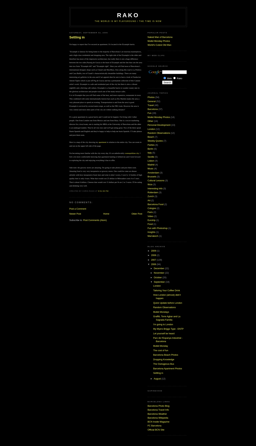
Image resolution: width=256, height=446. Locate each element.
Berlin (150, 148)
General (152, 101)
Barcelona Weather (157, 414)
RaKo (128, 15)
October (158, 277)
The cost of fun (160, 350)
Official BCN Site (156, 429)
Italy (150, 152)
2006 (154, 264)
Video (150, 216)
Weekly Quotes (155, 140)
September (160, 282)
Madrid (151, 164)
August (157, 378)
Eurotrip (152, 220)
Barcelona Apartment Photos (167, 368)
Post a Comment (77, 208)
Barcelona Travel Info (158, 409)
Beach (151, 137)
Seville (151, 156)
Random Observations (159, 133)
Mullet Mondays (161, 312)
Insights (151, 232)
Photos (151, 97)
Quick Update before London (167, 303)
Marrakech (153, 236)
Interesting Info (155, 188)
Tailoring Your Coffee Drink (166, 290)
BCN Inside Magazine (158, 421)
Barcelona (153, 109)
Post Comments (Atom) (95, 220)
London (151, 129)
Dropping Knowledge (163, 359)
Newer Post (75, 213)
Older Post (137, 213)
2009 (154, 250)
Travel (151, 105)
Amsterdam (153, 172)
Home (106, 213)
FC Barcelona (154, 425)
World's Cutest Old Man (159, 45)
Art (149, 200)
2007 (154, 259)
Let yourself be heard (164, 333)
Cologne (152, 208)
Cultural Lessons (156, 180)
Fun (149, 113)
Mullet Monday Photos (159, 41)
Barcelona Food (156, 204)
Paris (150, 212)
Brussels (152, 176)
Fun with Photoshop (158, 228)
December (159, 268)
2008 (154, 255)
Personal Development (159, 125)
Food (150, 224)
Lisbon (151, 160)
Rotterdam (153, 192)
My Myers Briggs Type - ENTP (168, 329)
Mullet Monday (160, 346)
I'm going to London (163, 324)
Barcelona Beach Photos (165, 354)
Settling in (77, 37)
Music (150, 168)
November (159, 272)
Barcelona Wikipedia (158, 417)
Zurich (151, 196)
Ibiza (150, 184)
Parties (151, 145)
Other (150, 121)
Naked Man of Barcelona (160, 37)
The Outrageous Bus (163, 364)
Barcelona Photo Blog (158, 406)
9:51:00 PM (103, 191)
